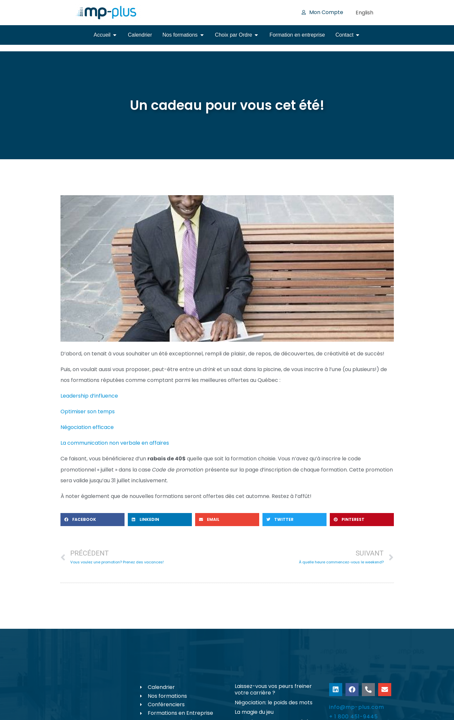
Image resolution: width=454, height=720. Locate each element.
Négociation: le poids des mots (273, 702)
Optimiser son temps (87, 411)
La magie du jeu (254, 712)
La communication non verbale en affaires (114, 443)
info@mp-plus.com (356, 707)
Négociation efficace (87, 427)
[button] (92, 519)
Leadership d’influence (89, 396)
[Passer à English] (364, 12)
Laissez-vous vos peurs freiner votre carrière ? (273, 689)
